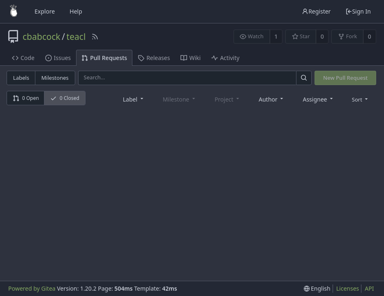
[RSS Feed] (95, 36)
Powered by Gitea (32, 288)
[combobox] (134, 99)
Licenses (347, 288)
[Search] (304, 78)
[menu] (361, 99)
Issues (58, 58)
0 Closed (64, 98)
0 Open (26, 98)
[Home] (13, 11)
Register (316, 11)
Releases (154, 58)
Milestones (55, 77)
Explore (45, 11)
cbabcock (41, 36)
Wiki (190, 58)
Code (23, 58)
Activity (225, 58)
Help (75, 11)
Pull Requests (104, 58)
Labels (21, 77)
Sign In (358, 11)
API (369, 288)
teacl (76, 36)
